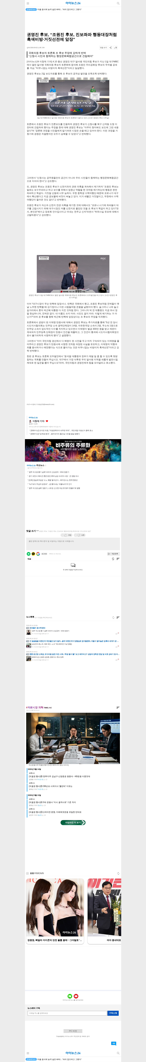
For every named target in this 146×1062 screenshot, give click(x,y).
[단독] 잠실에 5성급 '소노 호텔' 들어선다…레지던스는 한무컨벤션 (53, 480)
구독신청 (113, 1013)
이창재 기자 (38, 421)
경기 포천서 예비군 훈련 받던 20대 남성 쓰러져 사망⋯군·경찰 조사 (54, 476)
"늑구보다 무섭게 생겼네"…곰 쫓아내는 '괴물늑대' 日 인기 (50, 484)
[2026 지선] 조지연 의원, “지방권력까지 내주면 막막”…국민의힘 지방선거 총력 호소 (62, 430)
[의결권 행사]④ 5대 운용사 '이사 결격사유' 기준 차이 (52, 802)
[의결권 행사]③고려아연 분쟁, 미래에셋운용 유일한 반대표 (55, 812)
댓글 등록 (115, 554)
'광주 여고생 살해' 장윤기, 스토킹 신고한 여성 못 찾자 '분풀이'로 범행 (54, 488)
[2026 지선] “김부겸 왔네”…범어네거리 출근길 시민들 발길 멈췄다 (55, 434)
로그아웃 (44, 554)
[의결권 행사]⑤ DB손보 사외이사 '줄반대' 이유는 (50, 786)
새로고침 (45, 466)
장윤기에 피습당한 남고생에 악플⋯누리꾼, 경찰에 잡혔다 (61, 9)
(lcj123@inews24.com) (46, 404)
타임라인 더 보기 (73, 822)
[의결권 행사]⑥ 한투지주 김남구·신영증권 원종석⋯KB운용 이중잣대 (59, 776)
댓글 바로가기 (113, 1044)
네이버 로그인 (28, 554)
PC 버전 (73, 1031)
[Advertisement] (73, 22)
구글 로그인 (38, 554)
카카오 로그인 (33, 554)
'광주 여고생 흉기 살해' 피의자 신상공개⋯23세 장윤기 (49, 472)
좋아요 (46, 421)
